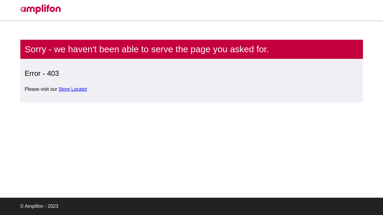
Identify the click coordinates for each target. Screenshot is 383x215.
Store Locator (72, 89)
